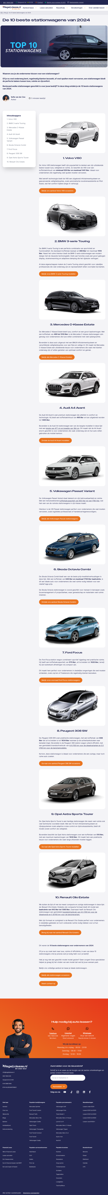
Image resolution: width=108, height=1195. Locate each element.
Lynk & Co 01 (60, 1121)
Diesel (84, 1155)
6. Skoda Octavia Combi (16, 145)
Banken (5, 1121)
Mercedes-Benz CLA (62, 1133)
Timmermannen (60, 1167)
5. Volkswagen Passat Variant (15, 139)
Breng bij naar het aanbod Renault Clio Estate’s (60, 932)
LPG (84, 1167)
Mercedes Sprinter (34, 1106)
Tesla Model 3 (60, 1114)
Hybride (85, 1163)
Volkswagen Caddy (35, 1140)
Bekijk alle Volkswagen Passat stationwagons (60, 519)
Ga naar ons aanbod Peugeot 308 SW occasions (61, 763)
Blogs (4, 1118)
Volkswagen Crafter (35, 1121)
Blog (5, 13)
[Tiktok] (71, 1092)
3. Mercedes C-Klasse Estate (15, 128)
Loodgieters (59, 1182)
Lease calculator (7, 1155)
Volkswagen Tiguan (62, 1129)
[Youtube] (65, 1092)
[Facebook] (90, 1092)
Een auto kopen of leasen (10, 1167)
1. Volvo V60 (12, 119)
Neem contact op (48, 983)
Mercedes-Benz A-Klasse (63, 1118)
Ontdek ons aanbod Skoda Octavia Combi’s (59, 602)
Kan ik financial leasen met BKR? (12, 1163)
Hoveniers (59, 1178)
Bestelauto (32, 1167)
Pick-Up (31, 1163)
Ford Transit (32, 1137)
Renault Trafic (33, 1114)
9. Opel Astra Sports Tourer (18, 157)
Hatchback (32, 1152)
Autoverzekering (7, 1129)
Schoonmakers (60, 1155)
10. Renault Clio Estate (16, 162)
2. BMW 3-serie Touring (16, 123)
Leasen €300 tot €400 (89, 1114)
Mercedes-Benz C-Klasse (63, 1125)
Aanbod (5, 1106)
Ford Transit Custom (35, 1110)
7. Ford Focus (12, 149)
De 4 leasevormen (8, 1159)
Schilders (59, 1170)
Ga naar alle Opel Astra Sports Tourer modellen (60, 847)
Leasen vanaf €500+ (89, 1121)
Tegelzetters (59, 1174)
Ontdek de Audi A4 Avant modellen (55, 440)
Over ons (5, 1110)
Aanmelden (57, 1086)
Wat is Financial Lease (9, 1152)
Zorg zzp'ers (59, 1163)
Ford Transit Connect (35, 1133)
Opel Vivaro (32, 1125)
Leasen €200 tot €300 (89, 1110)
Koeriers (58, 1152)
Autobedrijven (7, 1125)
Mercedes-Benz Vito (35, 1118)
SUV (30, 1155)
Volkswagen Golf (61, 1106)
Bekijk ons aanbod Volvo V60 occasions (57, 191)
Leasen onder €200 (88, 1106)
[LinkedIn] (84, 1092)
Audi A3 (58, 1140)
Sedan (31, 1159)
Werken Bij (6, 1114)
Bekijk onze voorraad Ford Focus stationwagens (61, 680)
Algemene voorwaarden (31, 1193)
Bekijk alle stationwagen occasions (55, 975)
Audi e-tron (59, 1137)
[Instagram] (77, 1092)
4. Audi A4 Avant (13, 134)
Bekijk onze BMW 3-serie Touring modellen (59, 274)
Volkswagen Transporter (36, 1129)
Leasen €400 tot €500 (89, 1118)
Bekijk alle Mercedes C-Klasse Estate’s (57, 357)
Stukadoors (59, 1159)
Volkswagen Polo (61, 1110)
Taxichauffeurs (60, 1185)
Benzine (85, 1152)
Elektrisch (86, 1159)
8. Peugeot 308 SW (14, 153)
